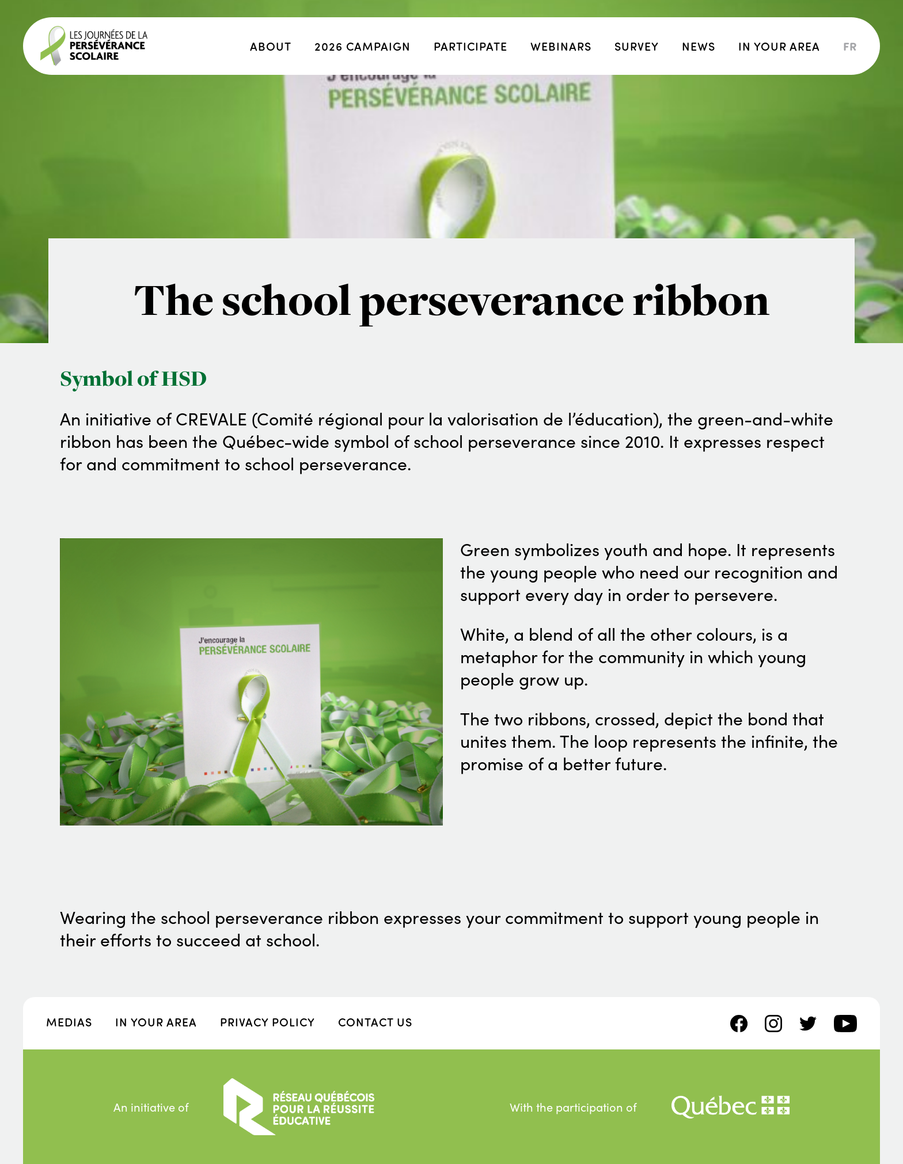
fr (850, 46)
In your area (779, 46)
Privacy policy (267, 1021)
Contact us (375, 1021)
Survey (636, 46)
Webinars (560, 46)
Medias (69, 1021)
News (698, 46)
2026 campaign (362, 46)
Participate (470, 46)
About (270, 46)
